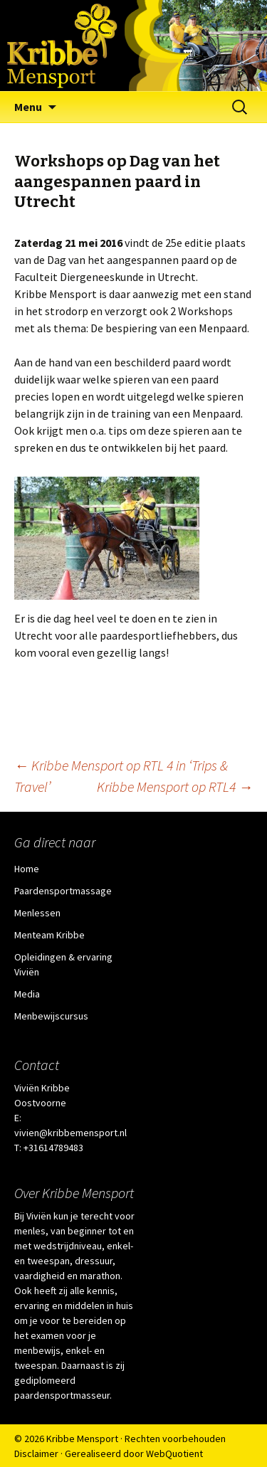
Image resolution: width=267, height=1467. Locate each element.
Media (27, 993)
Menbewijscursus (51, 1016)
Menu (28, 107)
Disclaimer (36, 1453)
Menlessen (37, 912)
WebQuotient (174, 1453)
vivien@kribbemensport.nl (70, 1132)
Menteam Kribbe (49, 934)
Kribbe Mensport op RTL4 (175, 786)
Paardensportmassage (63, 890)
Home (26, 868)
